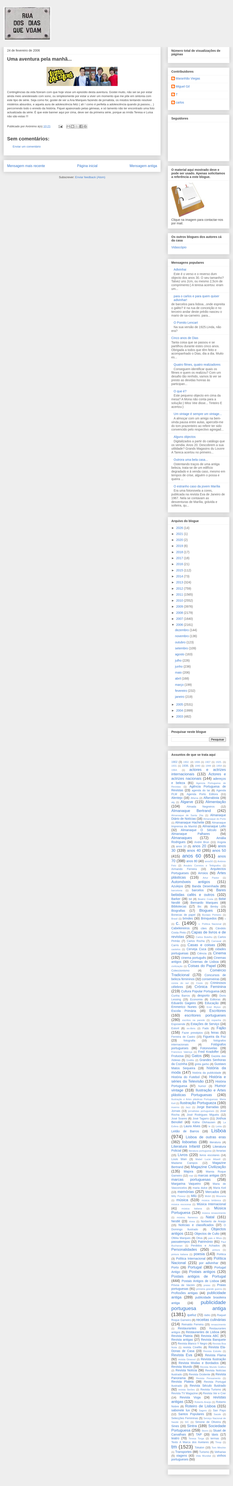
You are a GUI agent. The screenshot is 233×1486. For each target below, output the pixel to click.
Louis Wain (179, 1159)
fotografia (189, 1040)
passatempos (180, 1241)
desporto (203, 995)
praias (206, 1285)
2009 (180, 606)
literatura (215, 1142)
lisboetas (189, 1142)
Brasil (174, 918)
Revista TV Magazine (184, 1393)
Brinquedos (209, 918)
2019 (180, 546)
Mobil (208, 1196)
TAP (199, 1434)
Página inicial (87, 166)
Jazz (188, 1107)
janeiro (180, 696)
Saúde (217, 1414)
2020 (180, 540)
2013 (180, 582)
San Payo (219, 1410)
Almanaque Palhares (190, 834)
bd (190, 899)
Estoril (175, 1028)
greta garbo (202, 1064)
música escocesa (181, 1204)
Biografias (178, 910)
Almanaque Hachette (189, 822)
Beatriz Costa (205, 899)
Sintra (192, 1426)
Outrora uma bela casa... (191, 459)
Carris (175, 945)
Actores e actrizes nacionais (198, 776)
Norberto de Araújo (213, 1221)
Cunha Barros (180, 995)
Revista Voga (190, 1397)
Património (205, 1241)
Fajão (221, 1028)
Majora (188, 1171)
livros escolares (210, 1155)
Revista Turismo (210, 1389)
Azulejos (177, 886)
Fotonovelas (208, 1048)
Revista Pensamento (208, 1378)
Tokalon (199, 1447)
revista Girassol (187, 1359)
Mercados (212, 1192)
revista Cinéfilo (192, 1347)
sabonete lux (180, 1410)
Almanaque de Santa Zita (187, 815)
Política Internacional (190, 1258)
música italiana (192, 1208)
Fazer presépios (192, 1032)
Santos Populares (191, 1414)
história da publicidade (206, 1072)
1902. (186, 762)
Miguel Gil (183, 86)
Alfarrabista (211, 798)
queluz (191, 1315)
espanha (216, 1020)
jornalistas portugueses (201, 1111)
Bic (199, 906)
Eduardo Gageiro (183, 1003)
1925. (219, 762)
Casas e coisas (201, 945)
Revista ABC (210, 1336)
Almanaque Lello (214, 826)
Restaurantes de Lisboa (202, 1332)
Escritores (217, 1011)
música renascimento (214, 1213)
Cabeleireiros (180, 928)
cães (204, 928)
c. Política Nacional (210, 924)
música (182, 1200)
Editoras (215, 999)
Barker (175, 899)
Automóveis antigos (190, 882)
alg (173, 802)
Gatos (197, 1056)
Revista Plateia (182, 1336)
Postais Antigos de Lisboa (200, 1281)
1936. (185, 765)
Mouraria (221, 1196)
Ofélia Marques (181, 1238)
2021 (180, 534)
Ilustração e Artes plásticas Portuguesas (198, 1092)
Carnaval (216, 941)
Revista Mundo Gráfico (213, 1367)
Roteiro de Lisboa (200, 1406)
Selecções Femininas (184, 1418)
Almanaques (181, 838)
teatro (175, 1438)
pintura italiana (179, 1254)
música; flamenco (187, 1217)
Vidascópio (178, 247)
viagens (181, 1455)
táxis (215, 1434)
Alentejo (177, 798)
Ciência (202, 953)
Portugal (195, 1267)
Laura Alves (192, 1126)
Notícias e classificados (195, 1225)
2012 (180, 588)
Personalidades (184, 1249)
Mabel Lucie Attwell (207, 1159)
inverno (175, 1107)
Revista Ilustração (213, 1359)
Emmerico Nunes (184, 1007)
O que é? (180, 391)
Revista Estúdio (212, 1351)
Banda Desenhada (205, 886)
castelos (175, 949)
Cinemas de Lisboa (204, 961)
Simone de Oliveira (208, 1422)
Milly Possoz (178, 1196)
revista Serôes (186, 1389)
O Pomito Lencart (186, 322)
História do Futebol (185, 1077)
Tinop (218, 1442)
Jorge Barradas (208, 1107)
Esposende (178, 1024)
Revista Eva (181, 1355)
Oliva (199, 1238)
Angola (221, 842)
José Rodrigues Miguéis (203, 1114)
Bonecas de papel (183, 914)
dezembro (182, 630)
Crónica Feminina (210, 987)
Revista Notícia (186, 1370)
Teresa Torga (196, 1438)
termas (215, 1438)
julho (178, 660)
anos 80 (191, 861)
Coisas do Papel (202, 966)
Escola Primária (183, 1011)
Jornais (175, 1111)
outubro (180, 642)
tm (174, 1447)
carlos (180, 102)
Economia (196, 999)
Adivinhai (180, 269)
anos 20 (199, 846)
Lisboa (218, 1130)
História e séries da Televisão (198, 1079)
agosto (180, 654)
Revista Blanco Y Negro (192, 1343)
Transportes (183, 1452)
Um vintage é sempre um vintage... (198, 414)
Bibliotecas (178, 906)
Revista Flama (215, 1355)
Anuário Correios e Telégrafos (202, 865)
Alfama (194, 798)
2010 (180, 600)
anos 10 (181, 846)
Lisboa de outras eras (206, 1137)
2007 (180, 618)
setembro (182, 648)
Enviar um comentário (27, 146)
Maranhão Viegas (188, 78)
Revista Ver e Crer (214, 1393)
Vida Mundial (203, 1455)
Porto (175, 1267)
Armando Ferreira (184, 869)
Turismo (204, 1452)
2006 (180, 624)
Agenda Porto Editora (202, 794)
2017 (180, 558)
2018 (180, 552)
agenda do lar (201, 790)
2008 (180, 612)
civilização (177, 966)
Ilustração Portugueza (198, 1103)
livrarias (221, 1150)
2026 (180, 528)
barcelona (176, 890)
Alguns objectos (185, 437)
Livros (183, 1155)
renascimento (218, 1324)
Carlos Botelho (204, 937)
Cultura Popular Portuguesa (200, 991)
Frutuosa (177, 1056)
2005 (180, 704)
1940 (197, 765)
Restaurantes (187, 1328)
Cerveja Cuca (196, 949)
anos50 (209, 861)
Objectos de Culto (206, 1233)
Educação (212, 1003)
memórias (186, 1192)
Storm (204, 1430)
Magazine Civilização (208, 1167)
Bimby (214, 906)
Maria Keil (219, 1187)
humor (202, 1086)
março (180, 684)
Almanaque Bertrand (191, 811)
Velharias (220, 1452)
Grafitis (190, 1060)
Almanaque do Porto (214, 819)
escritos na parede (193, 1020)
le (210, 1126)
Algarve (187, 802)
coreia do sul (180, 983)
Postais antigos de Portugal (198, 1276)
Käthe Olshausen (203, 1122)
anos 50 (219, 850)
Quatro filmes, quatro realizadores (197, 364)
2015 (180, 570)
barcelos (198, 890)
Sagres (203, 1410)
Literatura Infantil (185, 1146)
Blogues (206, 910)
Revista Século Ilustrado (208, 1385)
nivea (192, 1221)
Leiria (219, 1126)
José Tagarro (201, 1118)
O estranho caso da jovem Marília (197, 486)
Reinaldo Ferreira (192, 1324)
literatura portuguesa (200, 1150)
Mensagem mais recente (26, 166)
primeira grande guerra (209, 1289)
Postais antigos (202, 1272)
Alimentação (215, 802)
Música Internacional (211, 1204)
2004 (180, 710)
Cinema (219, 953)
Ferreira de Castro (183, 1036)
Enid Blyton (214, 1007)
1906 (197, 762)
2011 (180, 594)
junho (179, 666)
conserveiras (210, 979)
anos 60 (191, 856)
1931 (174, 765)
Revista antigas (182, 1339)
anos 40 (194, 850)
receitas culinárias (211, 1320)
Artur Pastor (211, 877)
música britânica (211, 1200)
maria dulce (200, 1187)
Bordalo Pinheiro (211, 915)
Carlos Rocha (196, 941)
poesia (199, 1254)
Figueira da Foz (214, 1036)
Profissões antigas (184, 1293)
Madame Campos (184, 1163)
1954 (219, 765)
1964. (174, 770)
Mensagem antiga (143, 166)
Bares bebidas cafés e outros (198, 892)
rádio (207, 1315)
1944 (208, 765)
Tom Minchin (219, 1447)
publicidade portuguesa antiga (198, 1305)
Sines (175, 1426)
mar (191, 1175)
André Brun (201, 842)
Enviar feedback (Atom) (90, 177)
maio (179, 672)
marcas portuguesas (191, 1179)
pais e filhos (215, 1238)
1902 (174, 762)
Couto (199, 983)
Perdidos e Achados (205, 1245)
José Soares (179, 1118)
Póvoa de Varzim (183, 1285)
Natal (210, 1217)
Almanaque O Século (198, 830)
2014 (180, 576)
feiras (215, 1032)
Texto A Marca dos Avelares (190, 1442)
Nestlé (175, 1221)
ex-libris (191, 1028)
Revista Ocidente (199, 1374)
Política (221, 1254)
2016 (180, 564)
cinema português (193, 957)
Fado (206, 1028)
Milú (194, 1196)
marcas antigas (208, 1175)
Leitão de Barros (185, 1131)
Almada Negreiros (201, 806)
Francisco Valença (181, 1052)
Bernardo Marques (204, 902)
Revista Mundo (181, 1366)
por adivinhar (208, 1263)
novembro (182, 636)
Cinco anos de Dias (184, 338)
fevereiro (181, 690)
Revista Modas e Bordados (199, 1363)
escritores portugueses (205, 1015)
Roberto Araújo (202, 1402)
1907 (208, 762)
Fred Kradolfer (208, 1051)
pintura (216, 1250)
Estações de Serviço (205, 1024)
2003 (180, 716)
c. (178, 923)
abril (178, 678)
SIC (187, 1422)
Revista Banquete (213, 1339)
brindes (188, 918)
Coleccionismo (180, 970)
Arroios (203, 873)
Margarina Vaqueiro (186, 1183)
